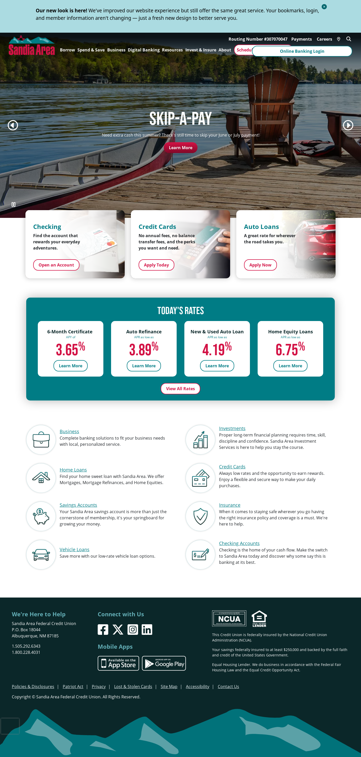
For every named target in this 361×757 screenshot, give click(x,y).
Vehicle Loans (74, 548)
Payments (302, 38)
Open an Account (56, 265)
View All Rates (180, 387)
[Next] (348, 125)
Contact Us (228, 685)
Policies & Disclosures (33, 685)
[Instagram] (133, 628)
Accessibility (197, 685)
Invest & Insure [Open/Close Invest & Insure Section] (200, 50)
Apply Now (260, 265)
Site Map (169, 685)
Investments (232, 427)
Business (69, 430)
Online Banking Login (324, 50)
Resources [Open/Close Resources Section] (172, 50)
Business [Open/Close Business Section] (116, 50)
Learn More (180, 147)
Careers (325, 38)
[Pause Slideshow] (13, 204)
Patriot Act (73, 685)
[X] (118, 628)
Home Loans (73, 468)
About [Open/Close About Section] (225, 50)
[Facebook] (103, 628)
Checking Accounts (239, 542)
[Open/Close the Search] (349, 37)
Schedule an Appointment (263, 50)
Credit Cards (232, 465)
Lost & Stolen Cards (133, 685)
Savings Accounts (78, 504)
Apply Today (156, 265)
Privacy (99, 685)
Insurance (229, 504)
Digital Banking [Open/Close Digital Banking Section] (144, 50)
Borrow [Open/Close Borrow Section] (67, 50)
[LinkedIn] (147, 628)
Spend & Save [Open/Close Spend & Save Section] (91, 50)
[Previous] (13, 125)
